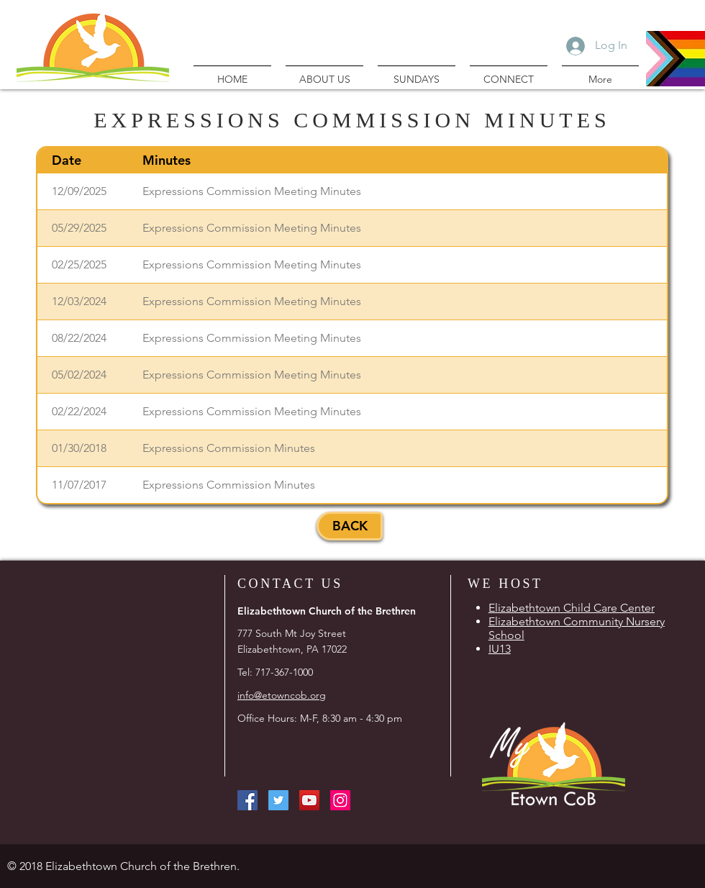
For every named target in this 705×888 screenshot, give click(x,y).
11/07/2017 (79, 484)
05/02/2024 (79, 374)
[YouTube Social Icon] (309, 800)
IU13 (499, 649)
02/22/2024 (79, 411)
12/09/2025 (79, 191)
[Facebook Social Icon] (247, 800)
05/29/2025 (79, 228)
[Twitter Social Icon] (278, 800)
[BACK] (350, 526)
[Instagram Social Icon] (340, 800)
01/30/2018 (79, 448)
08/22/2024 (79, 338)
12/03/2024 (79, 301)
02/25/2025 (79, 264)
